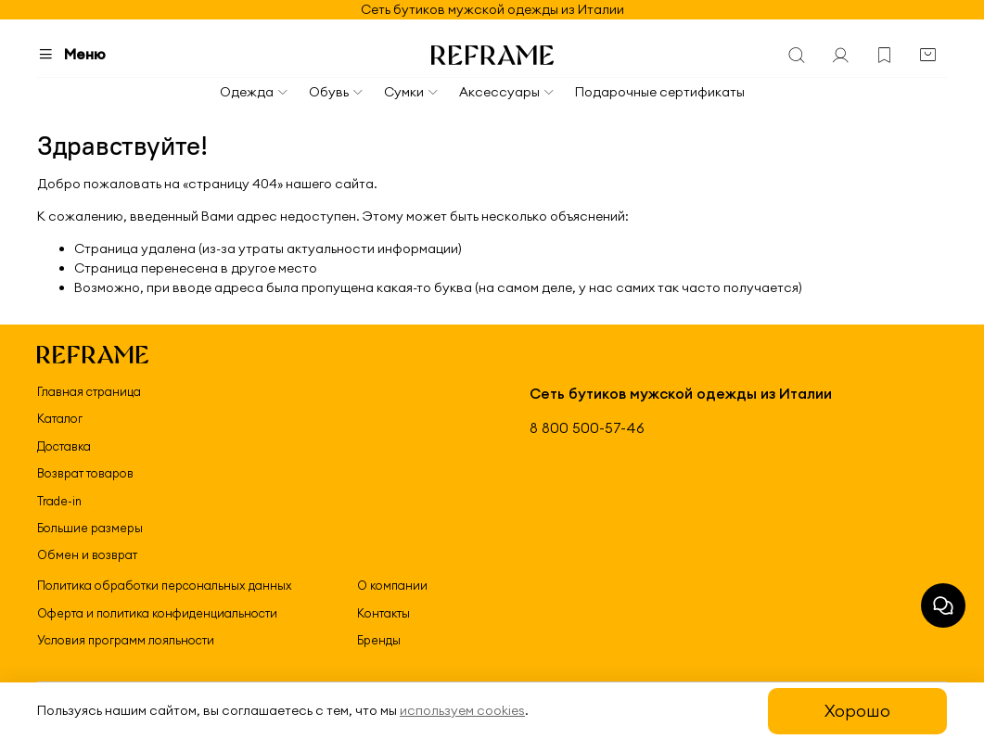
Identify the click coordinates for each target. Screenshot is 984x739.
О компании (392, 585)
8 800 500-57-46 (587, 428)
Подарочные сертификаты (660, 91)
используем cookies (462, 710)
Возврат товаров (85, 472)
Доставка (64, 446)
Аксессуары (507, 91)
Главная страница (89, 391)
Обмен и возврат (87, 554)
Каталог (60, 418)
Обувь (336, 91)
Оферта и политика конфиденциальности (157, 612)
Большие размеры (90, 527)
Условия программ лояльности (125, 639)
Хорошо (857, 710)
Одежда (254, 91)
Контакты (383, 612)
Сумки (412, 91)
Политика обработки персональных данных (164, 585)
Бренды (379, 639)
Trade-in (59, 500)
